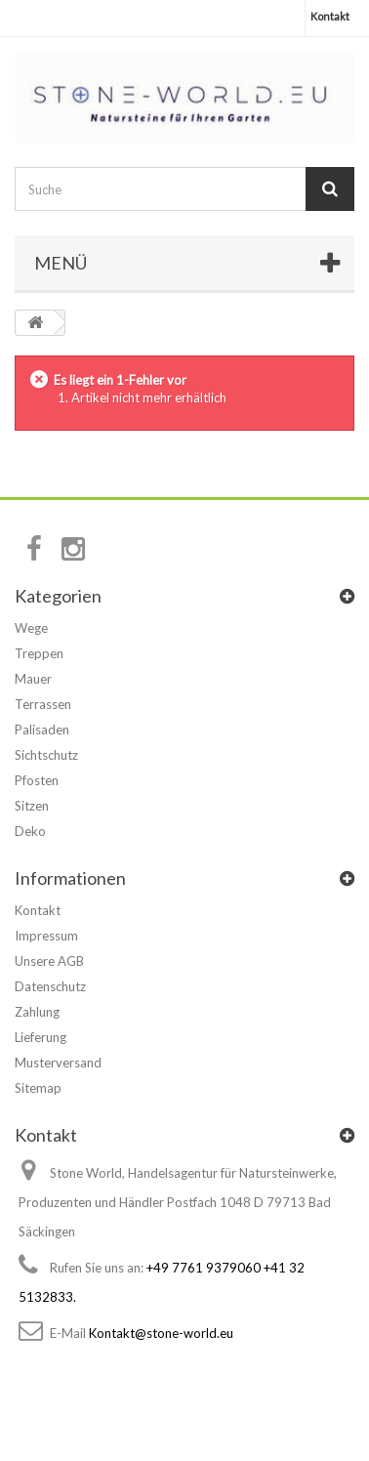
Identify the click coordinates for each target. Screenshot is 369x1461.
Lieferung (40, 1037)
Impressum (46, 935)
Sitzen (32, 806)
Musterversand (58, 1062)
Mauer (33, 679)
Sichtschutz (46, 755)
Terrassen (43, 704)
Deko (30, 831)
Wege (31, 628)
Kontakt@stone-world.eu (161, 1333)
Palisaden (42, 729)
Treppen (39, 653)
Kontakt (329, 16)
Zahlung (37, 1012)
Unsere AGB (49, 961)
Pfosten (37, 780)
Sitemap (38, 1088)
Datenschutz (50, 986)
